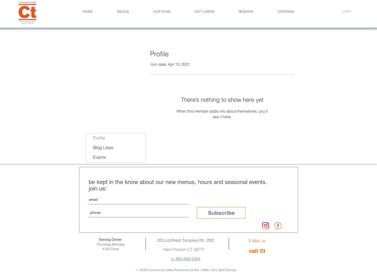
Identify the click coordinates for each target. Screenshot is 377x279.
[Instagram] (265, 225)
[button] (162, 11)
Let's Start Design (223, 270)
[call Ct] (257, 251)
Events (99, 157)
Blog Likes (103, 147)
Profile (99, 138)
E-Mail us (257, 240)
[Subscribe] (221, 213)
